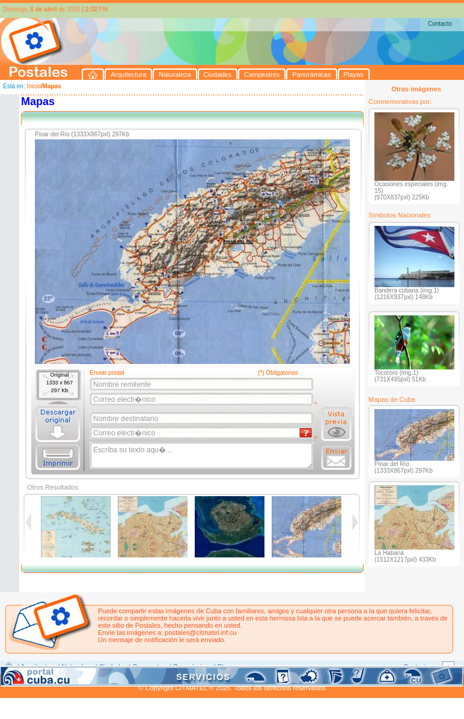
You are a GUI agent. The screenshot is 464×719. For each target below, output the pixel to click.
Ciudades (113, 666)
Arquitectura (38, 666)
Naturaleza (78, 666)
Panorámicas (193, 666)
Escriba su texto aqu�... (202, 456)
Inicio (33, 86)
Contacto (440, 23)
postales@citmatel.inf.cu (200, 632)
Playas (227, 666)
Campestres (150, 666)
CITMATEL (284, 680)
